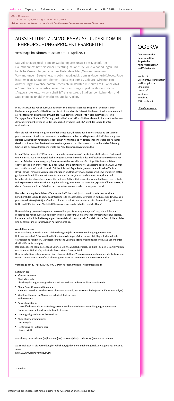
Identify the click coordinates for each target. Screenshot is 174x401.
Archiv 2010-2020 (105, 9)
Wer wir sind (84, 9)
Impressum (125, 9)
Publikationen (49, 9)
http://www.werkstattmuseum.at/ (33, 352)
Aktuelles (15, 9)
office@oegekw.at (147, 108)
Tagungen (31, 9)
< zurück (20, 368)
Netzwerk (67, 9)
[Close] (164, 12)
